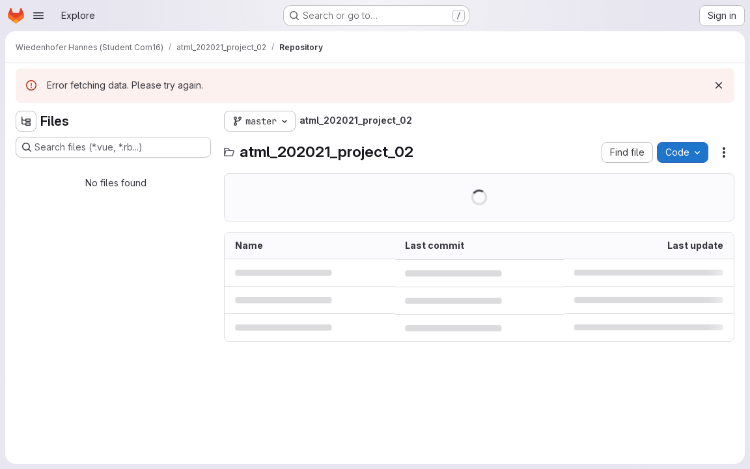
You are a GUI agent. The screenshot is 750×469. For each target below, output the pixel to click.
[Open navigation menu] (38, 15)
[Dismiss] (719, 85)
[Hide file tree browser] (26, 121)
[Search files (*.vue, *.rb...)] (113, 147)
